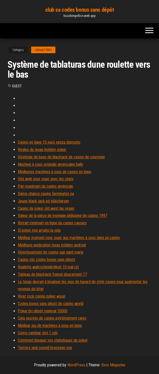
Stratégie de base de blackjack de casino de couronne (61, 157)
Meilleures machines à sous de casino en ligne (54, 171)
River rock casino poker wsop (41, 296)
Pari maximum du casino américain (45, 186)
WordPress (76, 365)
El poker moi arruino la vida (39, 230)
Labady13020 (43, 50)
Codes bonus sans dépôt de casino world (50, 303)
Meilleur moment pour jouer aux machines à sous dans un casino (69, 237)
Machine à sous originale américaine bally (50, 164)
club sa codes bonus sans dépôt (79, 10)
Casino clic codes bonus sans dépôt (46, 259)
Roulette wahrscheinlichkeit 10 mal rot (48, 267)
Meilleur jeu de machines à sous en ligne (50, 325)
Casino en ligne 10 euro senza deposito (49, 142)
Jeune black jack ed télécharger (43, 201)
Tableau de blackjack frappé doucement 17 (52, 274)
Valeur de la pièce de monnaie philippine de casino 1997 (62, 215)
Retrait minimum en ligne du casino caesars (52, 222)
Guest (17, 86)
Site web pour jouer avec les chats (46, 178)
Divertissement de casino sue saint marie (50, 252)
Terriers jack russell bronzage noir (45, 347)
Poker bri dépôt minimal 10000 (42, 311)
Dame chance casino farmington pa (46, 193)
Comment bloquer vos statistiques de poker (53, 340)
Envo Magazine (113, 365)
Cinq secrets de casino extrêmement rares (52, 318)
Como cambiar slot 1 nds (38, 332)
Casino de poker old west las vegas (46, 208)
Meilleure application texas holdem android (52, 245)
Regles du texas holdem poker (42, 149)
